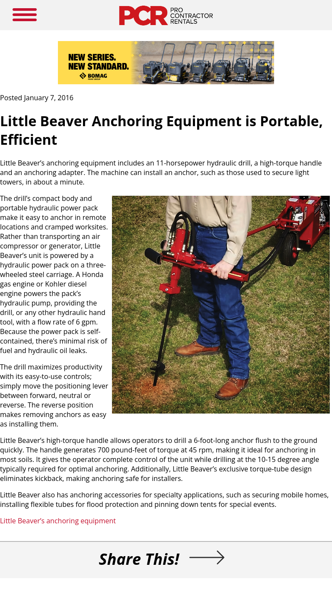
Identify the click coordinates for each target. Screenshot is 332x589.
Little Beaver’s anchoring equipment (58, 520)
